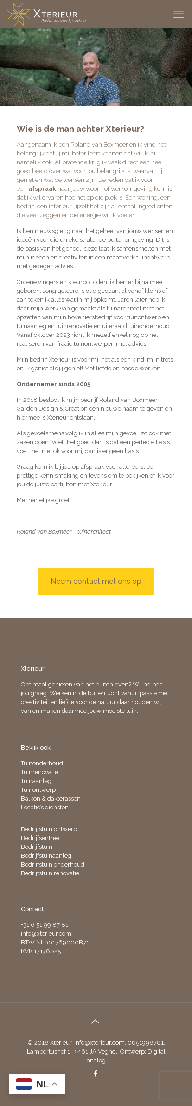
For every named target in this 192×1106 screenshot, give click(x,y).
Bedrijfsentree (40, 837)
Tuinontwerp (38, 789)
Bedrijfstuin (36, 846)
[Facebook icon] (96, 1073)
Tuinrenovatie (39, 772)
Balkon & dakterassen (51, 798)
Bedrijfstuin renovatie (50, 873)
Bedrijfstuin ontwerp (49, 829)
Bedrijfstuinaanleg (46, 855)
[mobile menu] (179, 14)
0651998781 (146, 1042)
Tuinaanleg (36, 780)
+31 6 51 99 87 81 (44, 924)
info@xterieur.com (46, 933)
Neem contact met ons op (96, 581)
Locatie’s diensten (45, 807)
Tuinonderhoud (42, 763)
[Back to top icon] (96, 1021)
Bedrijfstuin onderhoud (52, 864)
